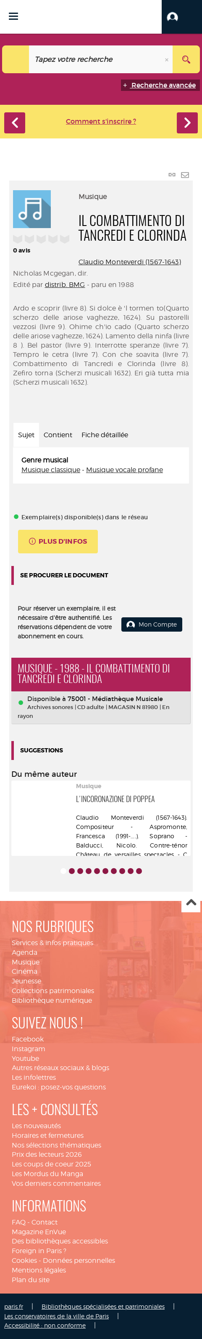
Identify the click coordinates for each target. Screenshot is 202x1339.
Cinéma (24, 971)
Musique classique (50, 470)
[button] (182, 17)
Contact (44, 1222)
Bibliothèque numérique (52, 1000)
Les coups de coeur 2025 (51, 1164)
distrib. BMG (65, 285)
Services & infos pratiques (52, 943)
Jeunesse (26, 981)
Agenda (24, 952)
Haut (190, 903)
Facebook (28, 1039)
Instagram (28, 1049)
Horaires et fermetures (48, 1136)
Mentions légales (39, 1270)
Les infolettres (34, 1077)
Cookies (24, 1261)
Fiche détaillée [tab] (104, 435)
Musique (25, 962)
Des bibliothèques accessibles (60, 1241)
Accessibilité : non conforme (45, 1325)
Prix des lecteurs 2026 (47, 1154)
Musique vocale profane (124, 470)
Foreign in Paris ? (39, 1251)
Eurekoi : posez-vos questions (59, 1087)
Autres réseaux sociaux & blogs (60, 1068)
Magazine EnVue (39, 1232)
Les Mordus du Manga (47, 1174)
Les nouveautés (36, 1126)
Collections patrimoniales (53, 991)
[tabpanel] (101, 465)
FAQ (19, 1222)
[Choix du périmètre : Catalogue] (15, 59)
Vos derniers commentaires (56, 1184)
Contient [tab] (58, 435)
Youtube (25, 1059)
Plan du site (31, 1280)
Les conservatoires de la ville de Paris (56, 1316)
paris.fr (13, 1306)
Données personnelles (79, 1261)
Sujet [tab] (26, 435)
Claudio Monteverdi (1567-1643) (130, 262)
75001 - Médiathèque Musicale (115, 699)
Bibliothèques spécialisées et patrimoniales (103, 1306)
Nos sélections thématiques (56, 1145)
